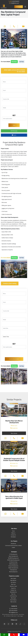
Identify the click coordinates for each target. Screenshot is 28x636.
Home (13, 531)
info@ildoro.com (14, 3)
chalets (13, 547)
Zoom (14, 135)
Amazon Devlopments (13, 566)
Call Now (21, 61)
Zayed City (13, 588)
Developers (13, 537)
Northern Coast (13, 586)
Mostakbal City (13, 592)
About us (13, 533)
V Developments (13, 570)
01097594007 (14, 1)
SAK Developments (13, 564)
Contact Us (13, 535)
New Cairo (13, 584)
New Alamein (13, 580)
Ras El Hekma (13, 600)
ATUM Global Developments (13, 560)
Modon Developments (13, 568)
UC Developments (13, 554)
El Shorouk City (13, 596)
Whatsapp (14, 131)
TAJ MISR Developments (13, 558)
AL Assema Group (13, 562)
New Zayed (13, 598)
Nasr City (13, 594)
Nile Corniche (13, 602)
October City (13, 590)
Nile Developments (13, 572)
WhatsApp (14, 61)
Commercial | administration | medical (13, 545)
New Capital (13, 578)
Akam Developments (13, 556)
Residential (13, 544)
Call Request (18, 7)
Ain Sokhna (13, 582)
